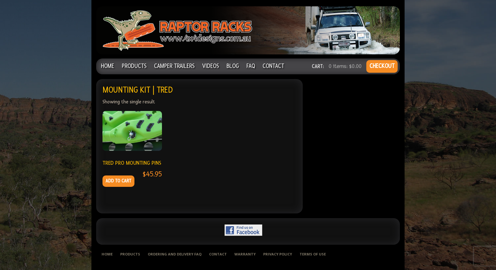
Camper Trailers (174, 66)
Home (107, 66)
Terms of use (313, 254)
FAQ (250, 66)
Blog (232, 66)
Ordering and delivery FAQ (175, 254)
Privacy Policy (277, 254)
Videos (210, 66)
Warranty (245, 254)
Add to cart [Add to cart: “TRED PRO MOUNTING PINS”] (118, 181)
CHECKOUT (381, 66)
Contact (273, 66)
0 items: (345, 66)
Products (134, 66)
